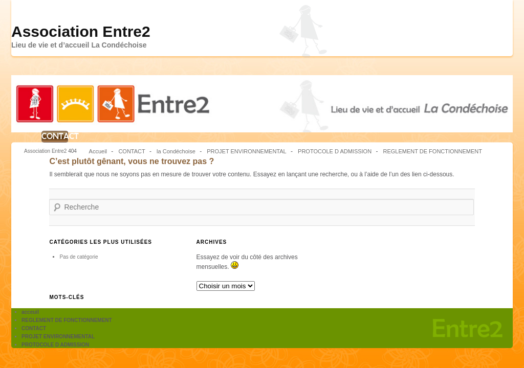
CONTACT (54, 136)
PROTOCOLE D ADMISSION (335, 151)
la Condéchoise (176, 151)
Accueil (98, 151)
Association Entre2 (80, 31)
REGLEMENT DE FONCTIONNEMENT (432, 151)
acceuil (30, 312)
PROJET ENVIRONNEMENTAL (246, 151)
